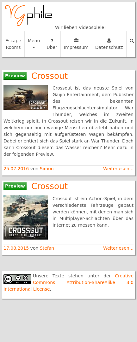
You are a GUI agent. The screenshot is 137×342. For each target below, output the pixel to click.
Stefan (47, 248)
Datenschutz (109, 44)
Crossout (49, 76)
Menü (34, 43)
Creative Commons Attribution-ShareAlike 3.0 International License (68, 282)
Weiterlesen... (118, 168)
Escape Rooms (13, 44)
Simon (47, 168)
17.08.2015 (16, 248)
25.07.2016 (16, 168)
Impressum (76, 44)
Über (52, 44)
